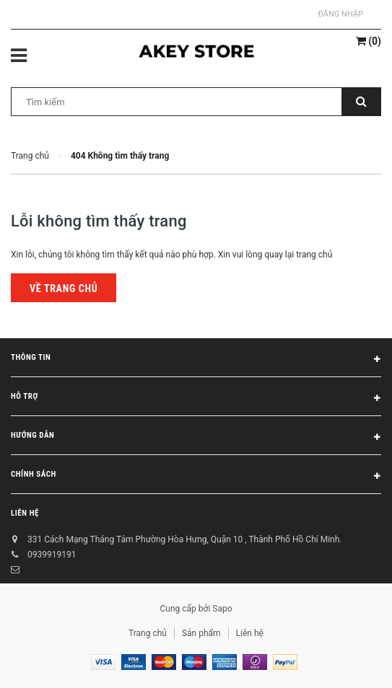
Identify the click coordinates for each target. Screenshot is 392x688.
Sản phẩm (201, 633)
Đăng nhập (340, 14)
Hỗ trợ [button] (196, 399)
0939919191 (51, 555)
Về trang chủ (63, 288)
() (368, 41)
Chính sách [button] (196, 477)
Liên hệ (25, 513)
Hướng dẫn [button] (196, 438)
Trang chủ (148, 633)
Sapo (222, 609)
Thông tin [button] (196, 360)
